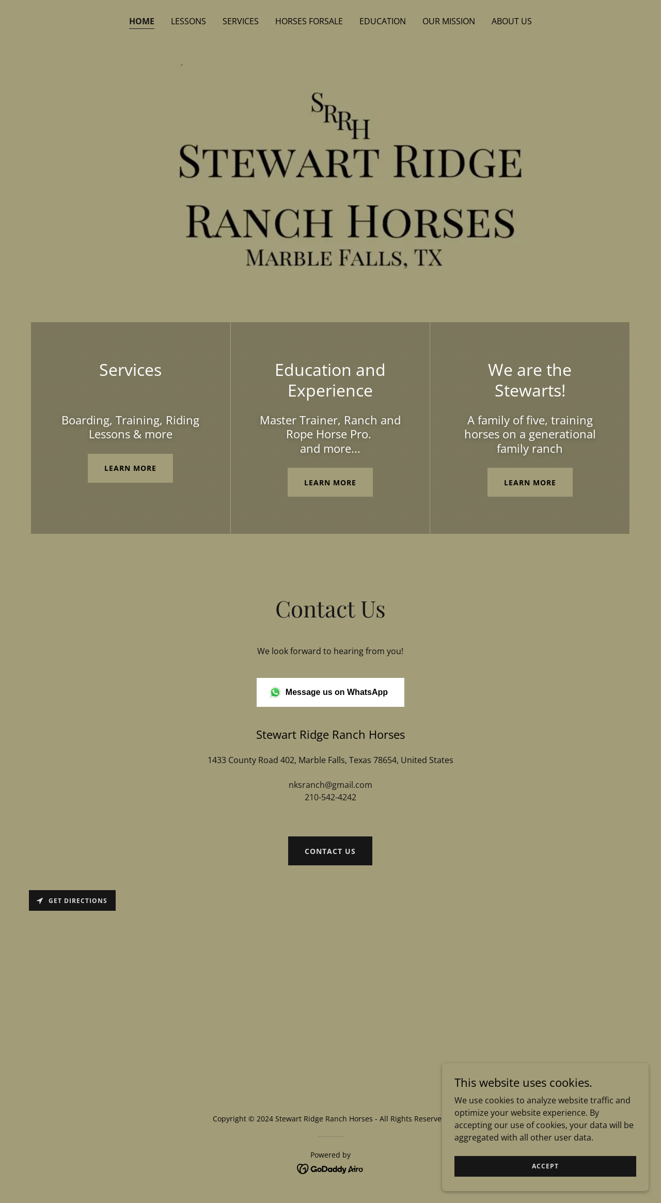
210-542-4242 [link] (330, 797)
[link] (331, 1168)
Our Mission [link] (448, 21)
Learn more (130, 468)
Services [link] (241, 21)
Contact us (330, 851)
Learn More (330, 482)
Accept (545, 1166)
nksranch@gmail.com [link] (330, 784)
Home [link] (141, 21)
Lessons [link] (188, 21)
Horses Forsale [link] (309, 21)
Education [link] (382, 21)
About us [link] (512, 21)
